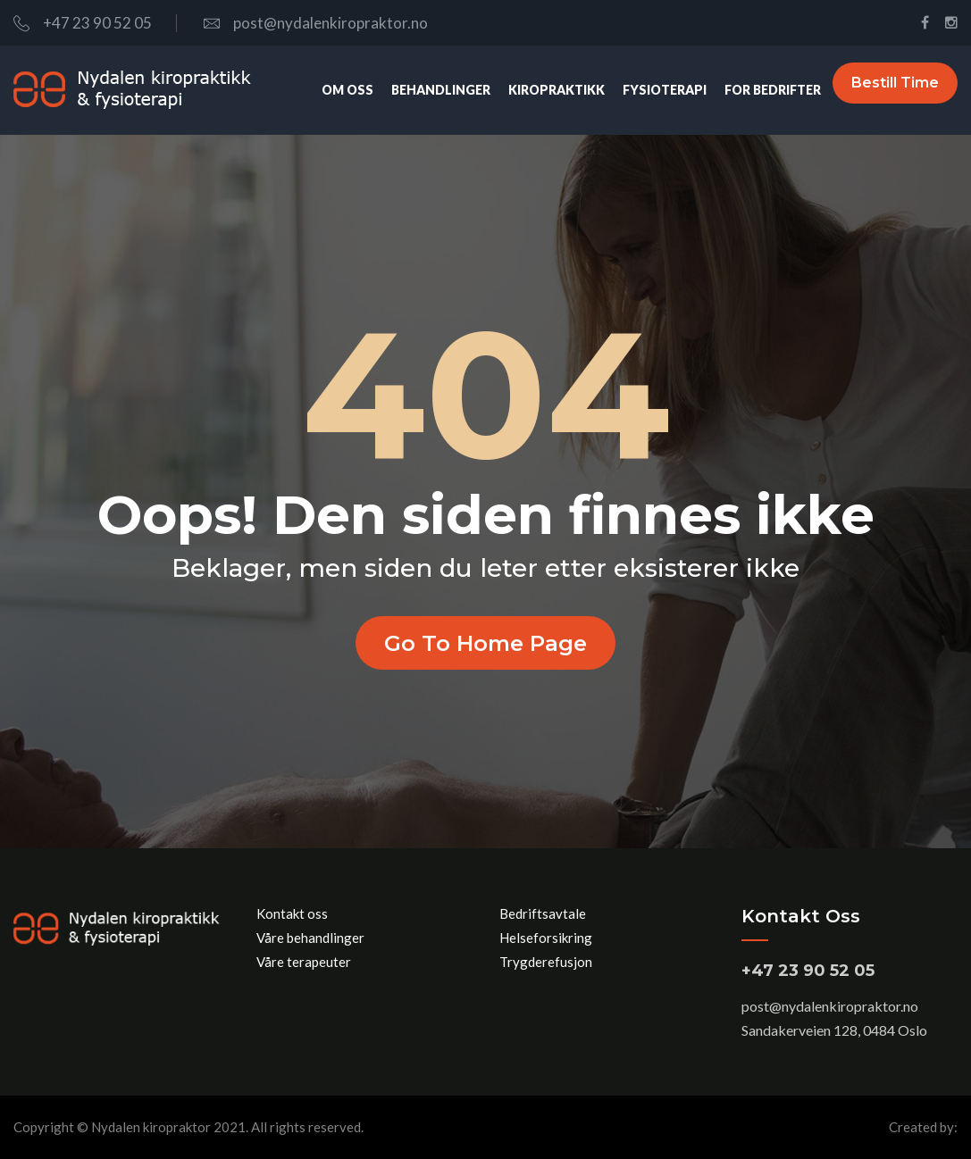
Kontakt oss (292, 913)
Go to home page (486, 642)
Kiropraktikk (541, 89)
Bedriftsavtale (542, 913)
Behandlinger (425, 89)
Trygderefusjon (545, 962)
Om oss (332, 89)
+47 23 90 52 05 (82, 22)
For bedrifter (757, 89)
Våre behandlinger (310, 938)
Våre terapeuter (303, 962)
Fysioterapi (649, 89)
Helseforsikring (545, 938)
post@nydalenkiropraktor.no (316, 22)
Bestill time (895, 89)
